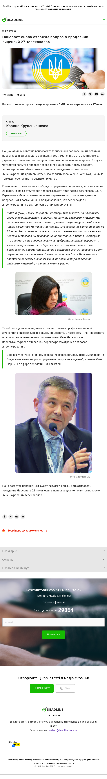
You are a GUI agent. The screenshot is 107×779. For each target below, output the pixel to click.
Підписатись (53, 634)
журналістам (90, 6)
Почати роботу (42, 688)
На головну (53, 715)
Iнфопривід (9, 30)
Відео (65, 688)
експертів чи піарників (59, 9)
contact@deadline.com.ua (63, 730)
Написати (16, 133)
